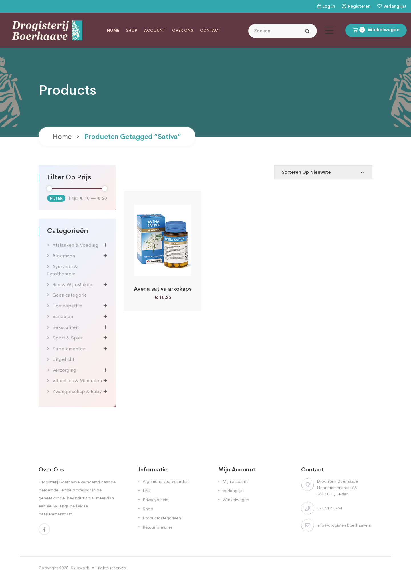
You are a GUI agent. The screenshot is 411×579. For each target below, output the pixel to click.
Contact (210, 30)
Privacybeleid (155, 499)
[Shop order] (323, 172)
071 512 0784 (329, 508)
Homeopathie (67, 306)
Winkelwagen (236, 499)
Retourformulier (157, 527)
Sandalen (62, 316)
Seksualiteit (65, 327)
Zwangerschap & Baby (77, 391)
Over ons (182, 30)
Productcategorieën (162, 518)
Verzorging (64, 370)
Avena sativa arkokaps (163, 289)
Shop (131, 30)
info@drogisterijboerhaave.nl (344, 525)
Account (154, 30)
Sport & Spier (67, 338)
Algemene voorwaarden (166, 481)
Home (113, 30)
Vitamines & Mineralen (77, 381)
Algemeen (63, 256)
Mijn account (235, 481)
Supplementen (69, 349)
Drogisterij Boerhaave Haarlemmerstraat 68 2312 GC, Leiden (337, 487)
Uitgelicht (63, 359)
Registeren (359, 6)
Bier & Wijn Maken (72, 285)
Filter (56, 198)
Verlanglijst (395, 6)
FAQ (147, 490)
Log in (329, 6)
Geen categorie (69, 295)
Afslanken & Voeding (75, 245)
